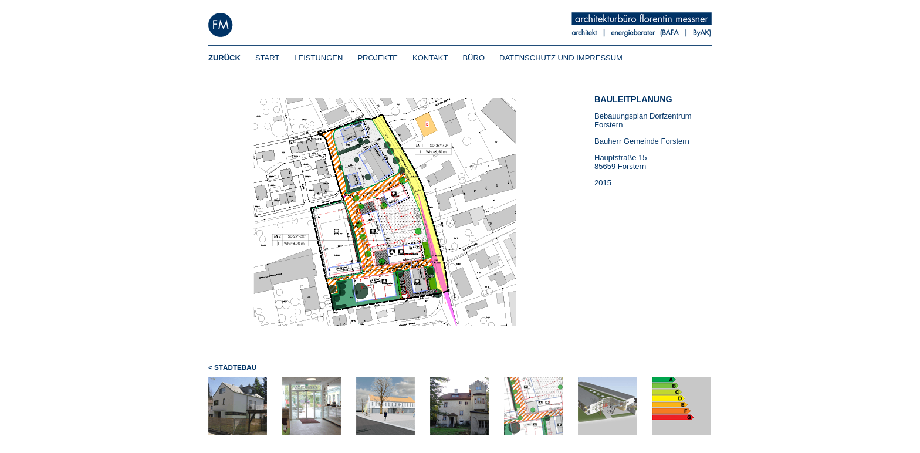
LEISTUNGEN (318, 57)
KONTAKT (430, 57)
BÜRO (473, 57)
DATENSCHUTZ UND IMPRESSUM (561, 57)
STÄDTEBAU (235, 367)
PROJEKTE (377, 57)
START (267, 57)
